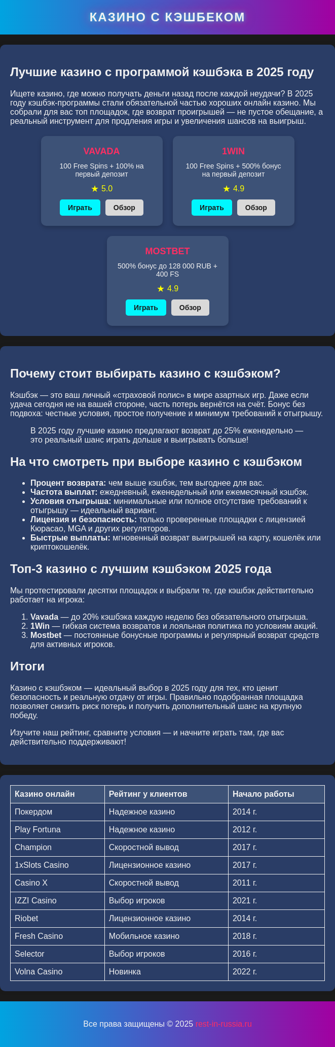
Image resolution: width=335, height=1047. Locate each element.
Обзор (124, 208)
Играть (80, 208)
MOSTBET (167, 251)
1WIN (233, 151)
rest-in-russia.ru (224, 1024)
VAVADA (102, 151)
